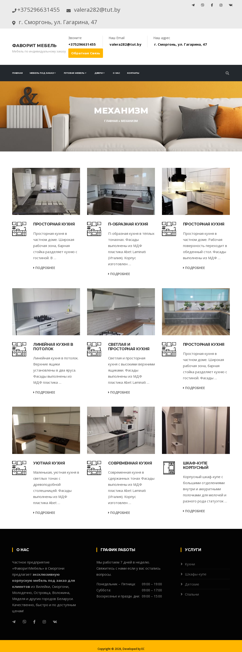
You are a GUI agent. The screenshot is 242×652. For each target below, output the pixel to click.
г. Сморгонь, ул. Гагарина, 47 (82, 33)
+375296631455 (50, 8)
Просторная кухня (54, 236)
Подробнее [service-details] (44, 280)
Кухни (190, 576)
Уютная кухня (49, 475)
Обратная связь (85, 65)
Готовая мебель (74, 85)
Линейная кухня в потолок (53, 359)
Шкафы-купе (195, 586)
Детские (192, 596)
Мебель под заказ (42, 85)
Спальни (192, 606)
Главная (17, 85)
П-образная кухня (128, 236)
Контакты (133, 85)
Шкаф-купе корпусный (196, 477)
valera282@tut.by (57, 20)
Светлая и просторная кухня (129, 359)
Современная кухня (130, 475)
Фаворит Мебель (34, 58)
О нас (116, 85)
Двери (99, 85)
